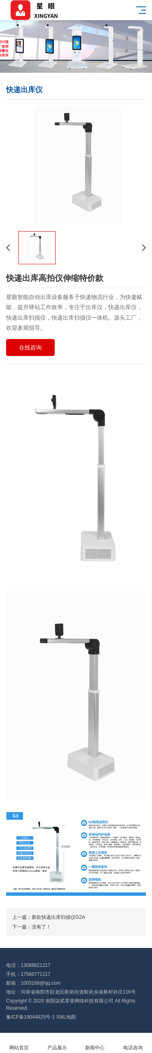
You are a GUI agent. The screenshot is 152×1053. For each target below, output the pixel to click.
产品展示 (57, 1043)
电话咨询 (133, 1043)
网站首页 (19, 1043)
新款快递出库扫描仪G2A (58, 917)
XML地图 (66, 1017)
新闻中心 (95, 1043)
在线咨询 (30, 347)
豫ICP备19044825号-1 (30, 1017)
